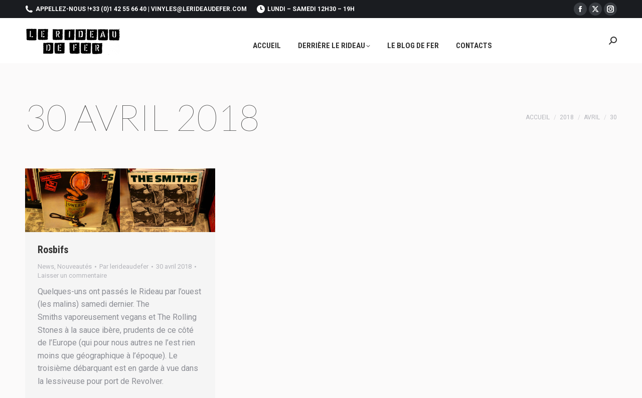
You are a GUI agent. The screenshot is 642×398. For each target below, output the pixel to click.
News (46, 266)
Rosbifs (53, 250)
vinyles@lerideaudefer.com (199, 9)
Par (123, 266)
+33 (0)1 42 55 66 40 (117, 9)
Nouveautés (74, 266)
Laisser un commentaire (72, 275)
